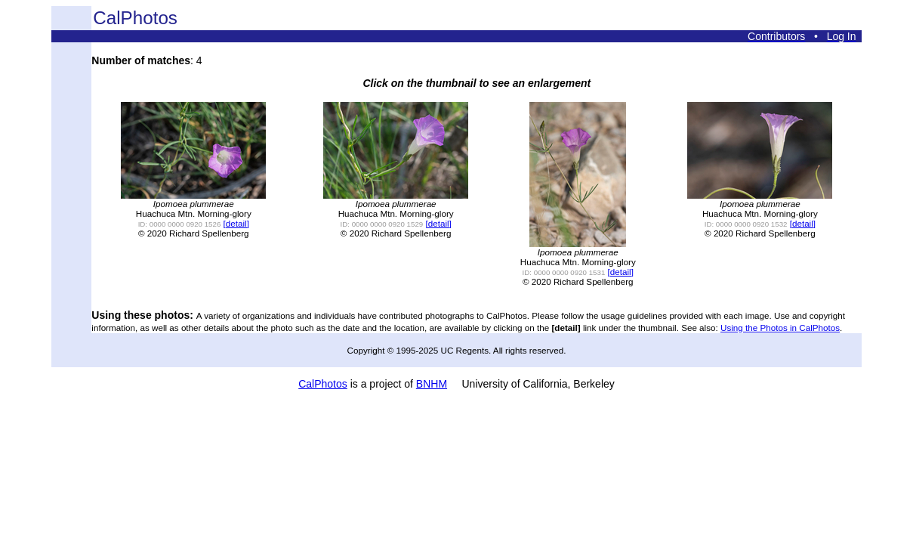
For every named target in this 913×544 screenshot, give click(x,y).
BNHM (431, 384)
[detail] (236, 223)
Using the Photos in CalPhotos (780, 327)
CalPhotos (322, 384)
